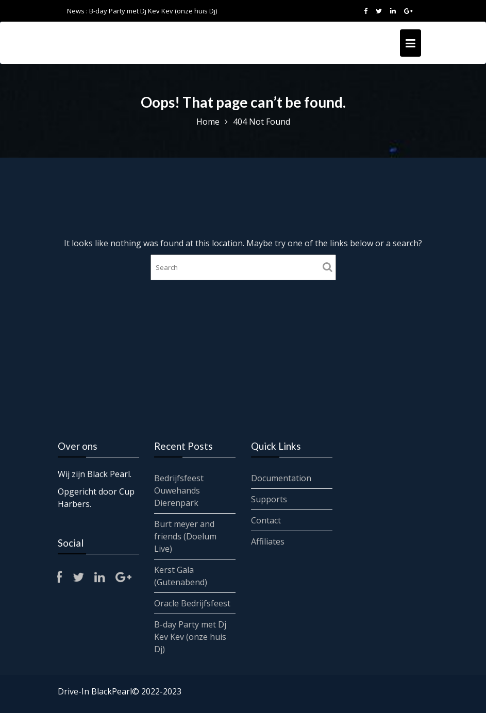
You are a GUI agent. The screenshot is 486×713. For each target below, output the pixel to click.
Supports (269, 499)
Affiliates (267, 541)
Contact (265, 519)
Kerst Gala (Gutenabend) (181, 575)
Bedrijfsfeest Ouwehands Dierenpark (179, 490)
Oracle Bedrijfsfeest (192, 602)
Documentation (281, 478)
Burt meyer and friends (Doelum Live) (185, 536)
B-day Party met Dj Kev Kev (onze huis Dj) (153, 10)
